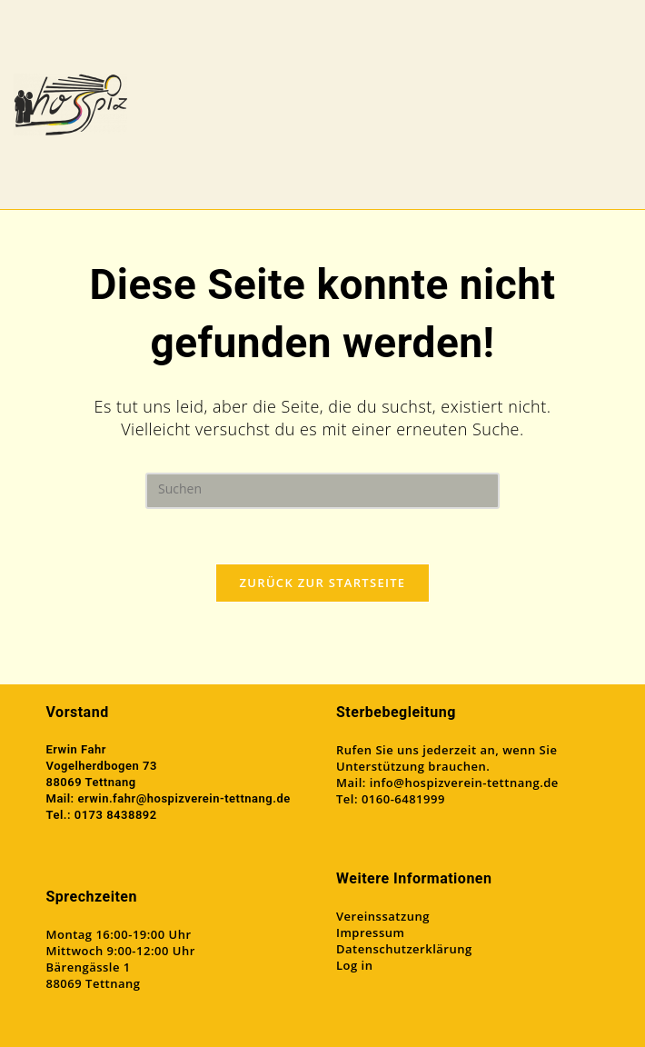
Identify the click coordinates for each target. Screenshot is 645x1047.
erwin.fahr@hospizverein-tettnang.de (183, 798)
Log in (354, 965)
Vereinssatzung (383, 916)
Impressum (370, 932)
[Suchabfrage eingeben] (322, 491)
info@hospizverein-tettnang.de (464, 782)
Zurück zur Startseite (323, 582)
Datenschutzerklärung (404, 949)
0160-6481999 (403, 799)
